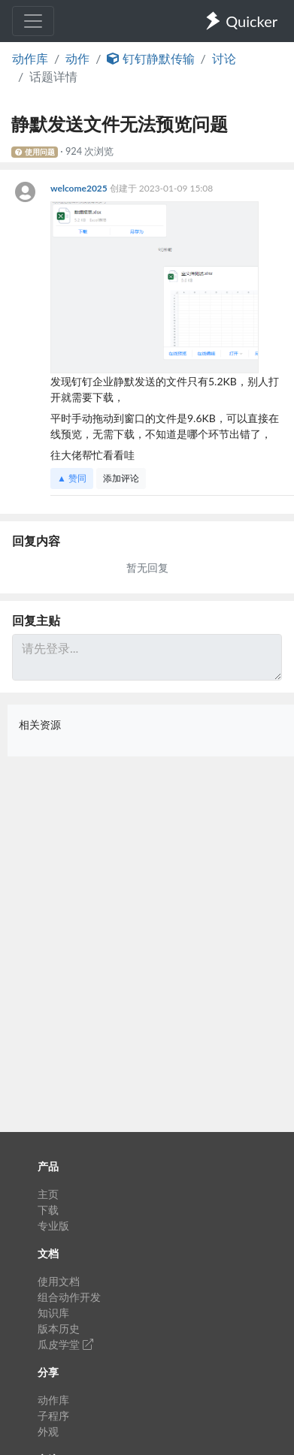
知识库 (53, 1312)
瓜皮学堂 (65, 1344)
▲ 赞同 (71, 478)
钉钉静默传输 (150, 58)
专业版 (53, 1225)
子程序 (53, 1415)
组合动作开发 (69, 1296)
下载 (48, 1209)
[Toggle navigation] (33, 21)
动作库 (30, 58)
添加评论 (121, 478)
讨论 (224, 58)
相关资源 (40, 724)
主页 (48, 1194)
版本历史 (59, 1328)
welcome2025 (80, 188)
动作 (77, 58)
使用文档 (59, 1281)
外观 (48, 1431)
